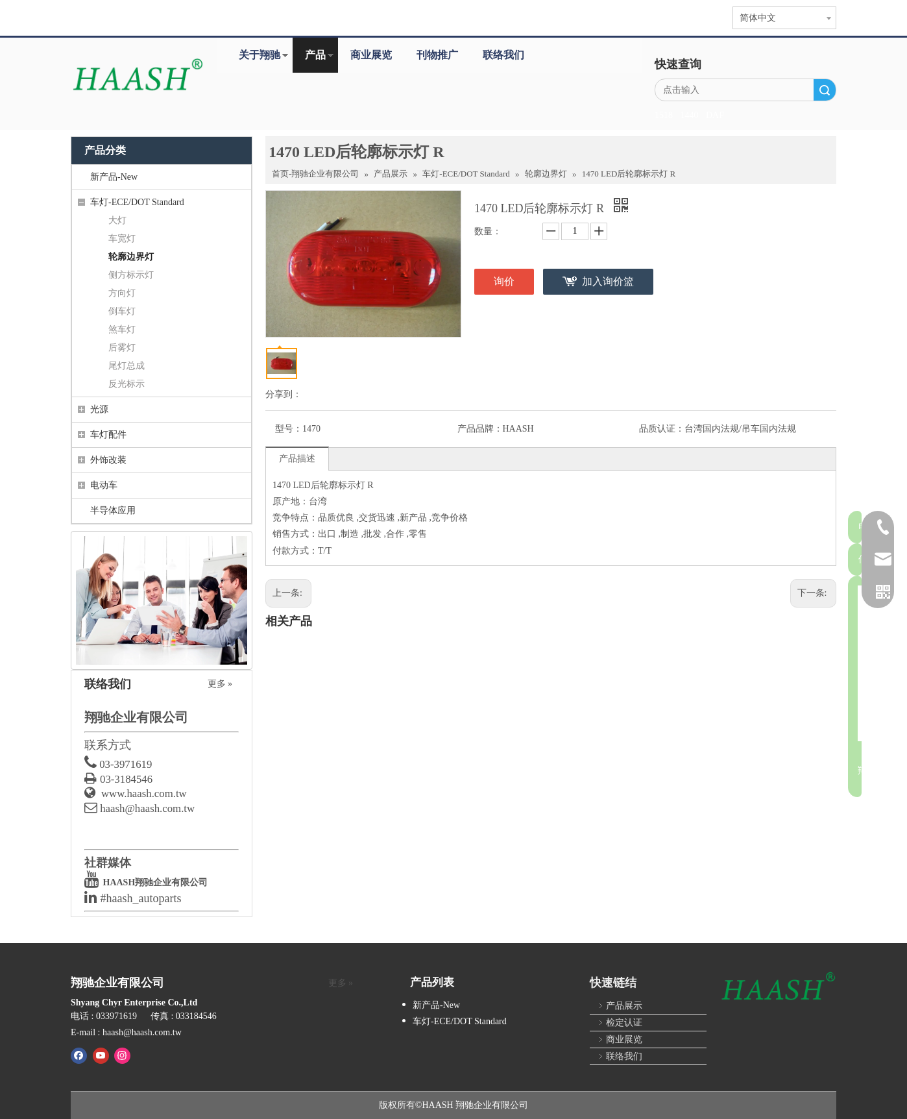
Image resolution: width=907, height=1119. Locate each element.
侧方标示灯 (131, 275)
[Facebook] (79, 1055)
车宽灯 (122, 238)
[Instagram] (122, 1055)
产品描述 (297, 475)
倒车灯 (122, 311)
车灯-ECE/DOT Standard (137, 202)
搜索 (825, 90)
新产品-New (114, 177)
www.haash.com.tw (144, 793)
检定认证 (624, 1022)
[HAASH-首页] (137, 76)
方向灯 (122, 293)
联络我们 (503, 54)
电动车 (103, 485)
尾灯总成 (126, 366)
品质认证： (297, 445)
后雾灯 (122, 347)
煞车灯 (122, 329)
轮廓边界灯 (131, 257)
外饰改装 (108, 460)
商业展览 (371, 54)
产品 (315, 54)
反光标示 (126, 384)
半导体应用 (113, 510)
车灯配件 (108, 434)
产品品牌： (572, 429)
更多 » (220, 684)
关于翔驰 (259, 54)
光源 (99, 409)
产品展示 (624, 1006)
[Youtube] (101, 1055)
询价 (504, 281)
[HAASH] (778, 987)
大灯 (117, 220)
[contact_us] (161, 600)
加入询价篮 (608, 281)
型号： (288, 429)
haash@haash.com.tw (147, 808)
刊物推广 (437, 54)
